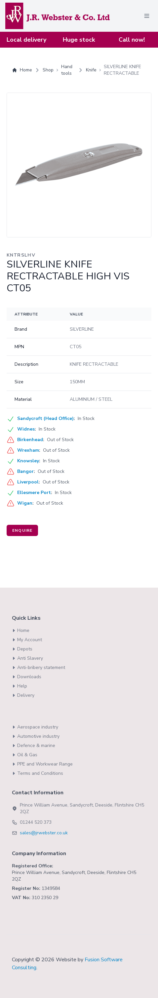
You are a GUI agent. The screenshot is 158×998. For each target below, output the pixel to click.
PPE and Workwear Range (42, 764)
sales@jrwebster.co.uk (44, 833)
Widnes (26, 429)
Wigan (24, 503)
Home (22, 70)
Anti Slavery (27, 658)
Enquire (22, 530)
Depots (22, 649)
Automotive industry (35, 736)
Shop (48, 70)
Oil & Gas (24, 755)
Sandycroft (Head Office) (45, 418)
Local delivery (26, 40)
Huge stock (79, 40)
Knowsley (28, 461)
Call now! (132, 40)
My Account (27, 640)
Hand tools (66, 69)
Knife (91, 70)
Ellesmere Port (34, 492)
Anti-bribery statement (38, 667)
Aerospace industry (35, 727)
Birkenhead (30, 440)
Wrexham (28, 450)
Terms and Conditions (37, 773)
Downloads (26, 677)
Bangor (25, 471)
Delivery (23, 695)
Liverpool (28, 482)
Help (19, 686)
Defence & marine (33, 745)
